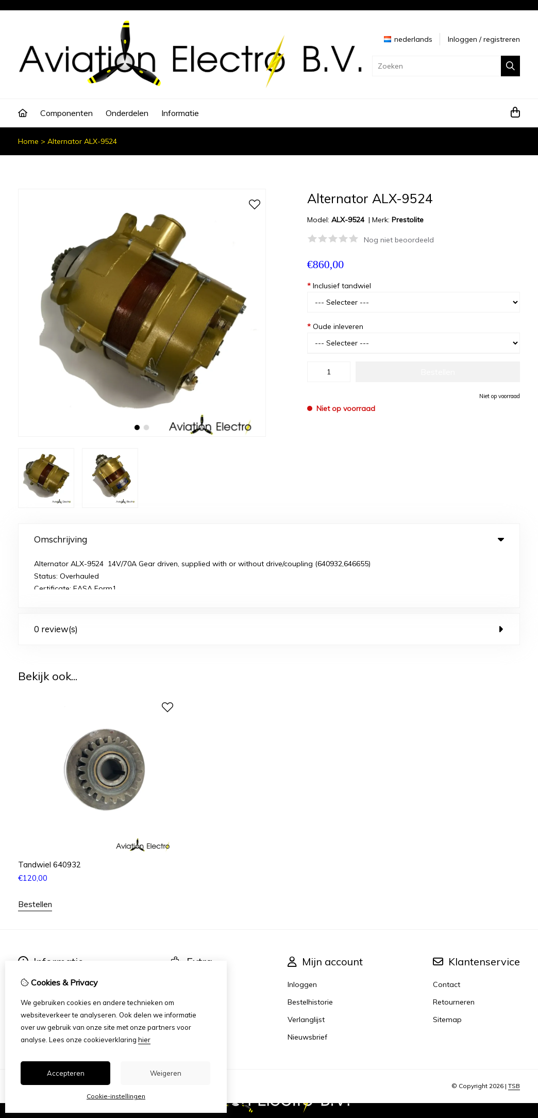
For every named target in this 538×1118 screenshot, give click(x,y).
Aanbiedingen (194, 948)
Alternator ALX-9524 (82, 141)
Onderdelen (127, 113)
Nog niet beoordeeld (399, 239)
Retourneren (454, 948)
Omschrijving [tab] (269, 539)
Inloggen (462, 39)
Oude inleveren (335, 326)
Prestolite (408, 219)
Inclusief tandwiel (339, 285)
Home (28, 141)
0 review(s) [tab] (269, 576)
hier (144, 1039)
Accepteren (66, 1073)
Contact (446, 931)
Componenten (66, 113)
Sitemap (447, 966)
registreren (501, 39)
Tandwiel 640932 (49, 811)
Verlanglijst (306, 966)
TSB (514, 1033)
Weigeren (165, 1073)
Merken (183, 931)
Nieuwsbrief (307, 984)
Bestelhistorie (310, 948)
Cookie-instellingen (116, 1096)
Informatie (180, 113)
